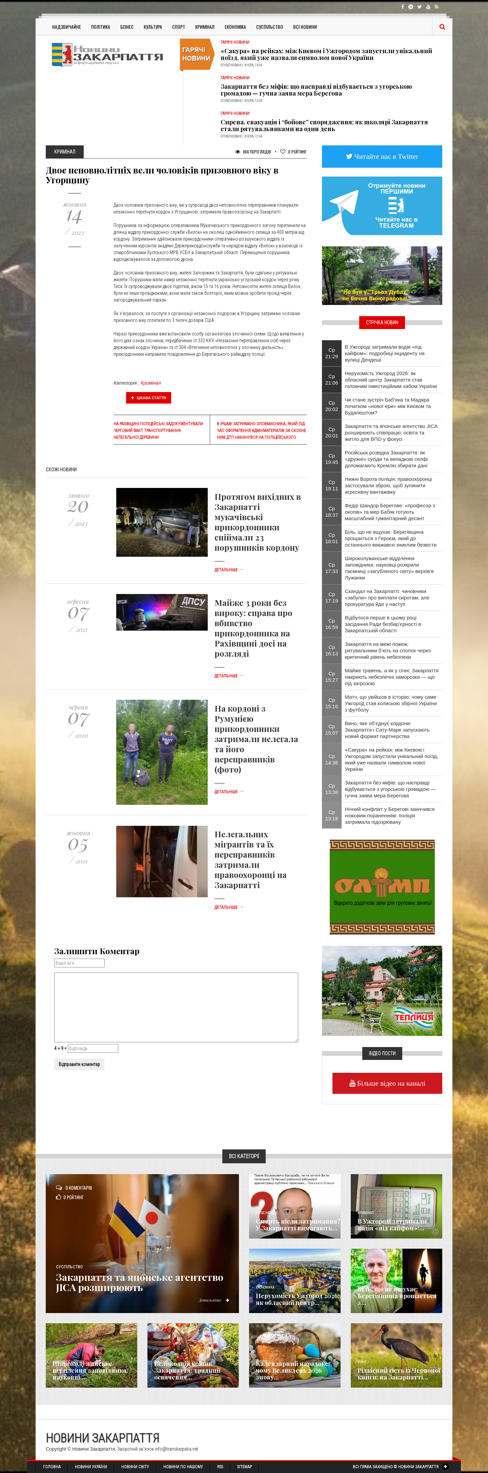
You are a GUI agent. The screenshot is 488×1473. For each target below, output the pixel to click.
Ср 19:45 (331, 459)
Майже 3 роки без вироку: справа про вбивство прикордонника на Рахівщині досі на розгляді (253, 628)
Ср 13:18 (331, 815)
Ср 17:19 (331, 597)
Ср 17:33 (331, 568)
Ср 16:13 (331, 650)
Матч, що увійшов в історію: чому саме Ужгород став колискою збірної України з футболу (391, 703)
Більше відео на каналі (390, 1083)
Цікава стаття (148, 398)
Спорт (178, 26)
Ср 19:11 (331, 485)
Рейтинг (293, 152)
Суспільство (269, 26)
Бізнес (127, 26)
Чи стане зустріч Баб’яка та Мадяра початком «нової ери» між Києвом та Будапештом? (388, 406)
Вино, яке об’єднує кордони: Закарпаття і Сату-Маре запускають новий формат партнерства (387, 729)
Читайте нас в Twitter (386, 156)
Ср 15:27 (331, 677)
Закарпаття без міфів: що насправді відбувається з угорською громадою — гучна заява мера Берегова (316, 89)
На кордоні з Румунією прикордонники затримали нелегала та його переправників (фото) (256, 739)
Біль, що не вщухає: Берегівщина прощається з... (397, 1296)
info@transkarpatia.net (176, 1449)
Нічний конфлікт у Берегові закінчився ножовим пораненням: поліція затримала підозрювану (390, 815)
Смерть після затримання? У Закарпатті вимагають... (298, 1224)
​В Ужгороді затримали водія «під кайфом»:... (392, 1224)
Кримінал (205, 26)
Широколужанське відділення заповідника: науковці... (90, 1370)
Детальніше (229, 570)
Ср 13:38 (331, 789)
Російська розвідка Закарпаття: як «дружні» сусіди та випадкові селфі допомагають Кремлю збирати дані (386, 459)
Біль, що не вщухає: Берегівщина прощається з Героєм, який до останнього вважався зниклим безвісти (391, 538)
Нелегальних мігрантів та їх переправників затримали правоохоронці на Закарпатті (251, 859)
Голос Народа (266, 1213)
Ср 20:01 (331, 432)
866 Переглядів (253, 152)
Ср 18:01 (331, 538)
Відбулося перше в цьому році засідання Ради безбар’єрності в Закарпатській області (383, 624)
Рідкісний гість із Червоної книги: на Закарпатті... (399, 1373)
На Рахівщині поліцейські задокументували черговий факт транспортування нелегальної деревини (158, 431)
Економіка (235, 26)
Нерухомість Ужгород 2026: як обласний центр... (297, 1299)
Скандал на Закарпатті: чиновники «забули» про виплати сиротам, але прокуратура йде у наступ (387, 597)
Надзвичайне (66, 26)
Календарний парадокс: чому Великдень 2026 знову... (293, 1370)
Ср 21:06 (331, 379)
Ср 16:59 (331, 624)
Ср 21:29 (331, 353)
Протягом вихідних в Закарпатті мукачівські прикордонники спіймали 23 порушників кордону (258, 522)
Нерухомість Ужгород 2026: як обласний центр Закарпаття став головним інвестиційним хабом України (391, 379)
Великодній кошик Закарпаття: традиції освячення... (187, 1370)
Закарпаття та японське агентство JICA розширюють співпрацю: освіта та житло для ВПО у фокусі (391, 432)
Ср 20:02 (331, 406)
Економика (265, 1287)
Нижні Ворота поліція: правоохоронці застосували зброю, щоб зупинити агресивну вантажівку (388, 485)
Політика (100, 26)
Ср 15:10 (331, 703)
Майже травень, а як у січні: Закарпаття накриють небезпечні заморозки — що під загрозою (392, 677)
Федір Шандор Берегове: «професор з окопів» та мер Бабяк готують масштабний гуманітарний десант (390, 512)
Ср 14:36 (331, 759)
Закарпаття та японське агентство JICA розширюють (144, 1282)
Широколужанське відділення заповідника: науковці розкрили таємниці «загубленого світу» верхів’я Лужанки (389, 567)
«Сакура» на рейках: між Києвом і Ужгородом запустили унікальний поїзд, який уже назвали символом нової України (326, 54)
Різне (362, 1362)
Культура (153, 26)
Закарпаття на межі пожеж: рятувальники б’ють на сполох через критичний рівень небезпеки (388, 650)
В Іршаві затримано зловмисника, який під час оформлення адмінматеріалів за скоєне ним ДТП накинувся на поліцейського (261, 431)
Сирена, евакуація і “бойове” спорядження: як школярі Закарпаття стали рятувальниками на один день (324, 125)
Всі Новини (305, 26)
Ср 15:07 (331, 729)
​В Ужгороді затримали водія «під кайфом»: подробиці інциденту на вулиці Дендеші (385, 353)
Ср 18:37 (331, 512)
